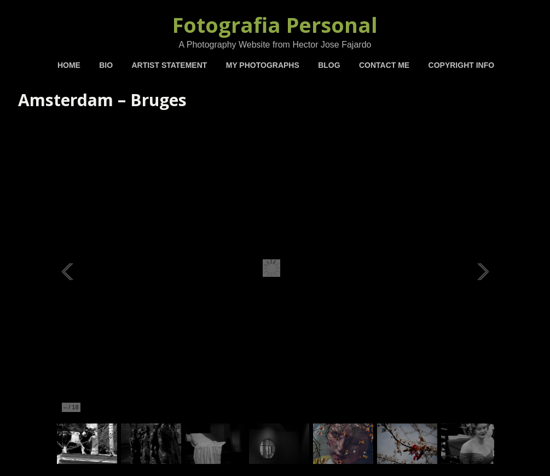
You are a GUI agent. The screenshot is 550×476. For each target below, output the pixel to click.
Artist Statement (169, 65)
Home (68, 65)
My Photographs (262, 65)
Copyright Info (462, 65)
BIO (106, 65)
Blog (329, 65)
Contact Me (384, 65)
